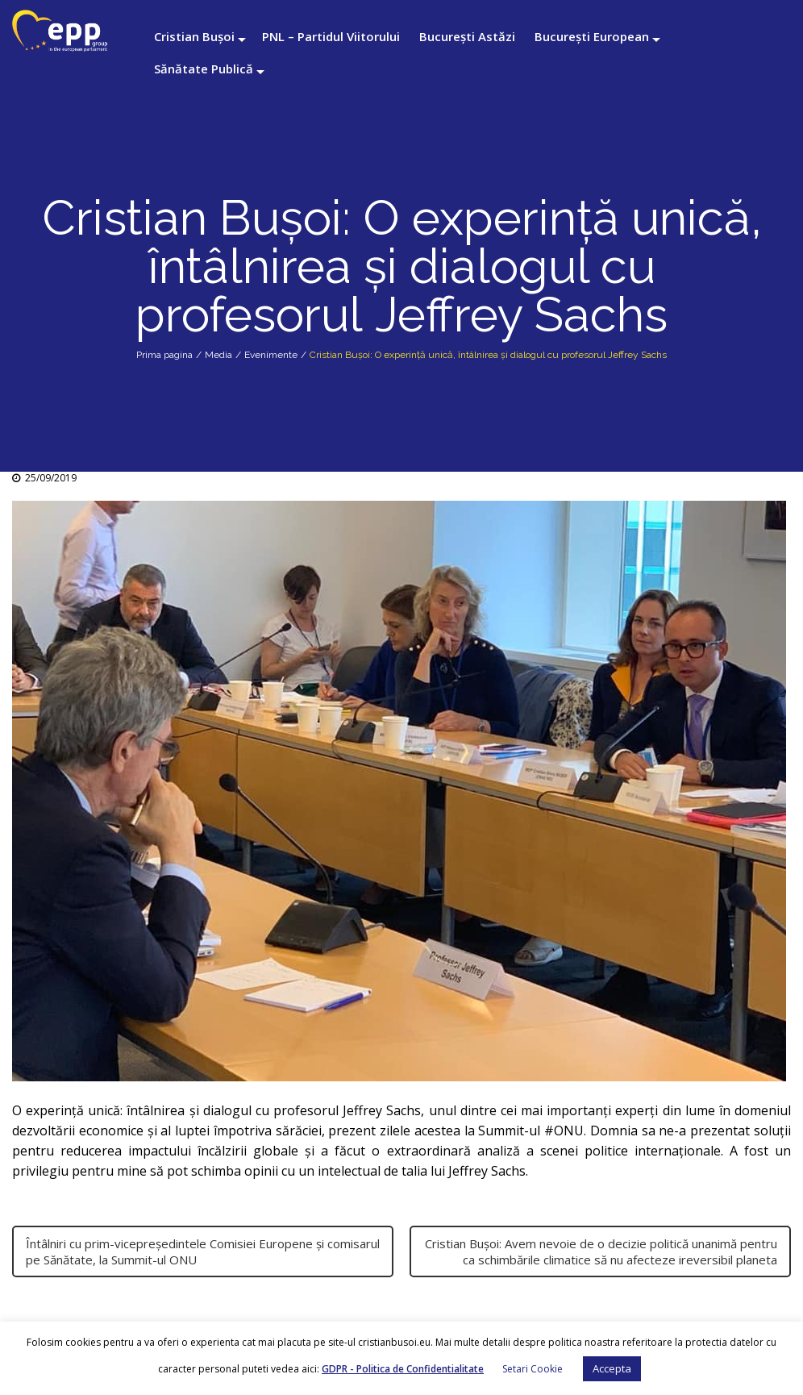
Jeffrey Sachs (382, 1110)
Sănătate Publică (203, 68)
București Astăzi (467, 36)
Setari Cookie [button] (532, 1369)
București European (592, 36)
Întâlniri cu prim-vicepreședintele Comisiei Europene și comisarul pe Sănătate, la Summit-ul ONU (203, 1251)
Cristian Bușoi (194, 36)
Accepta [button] (612, 1368)
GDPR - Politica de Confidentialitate (403, 1369)
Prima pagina (164, 354)
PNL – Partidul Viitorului (331, 36)
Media (218, 354)
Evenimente (270, 354)
